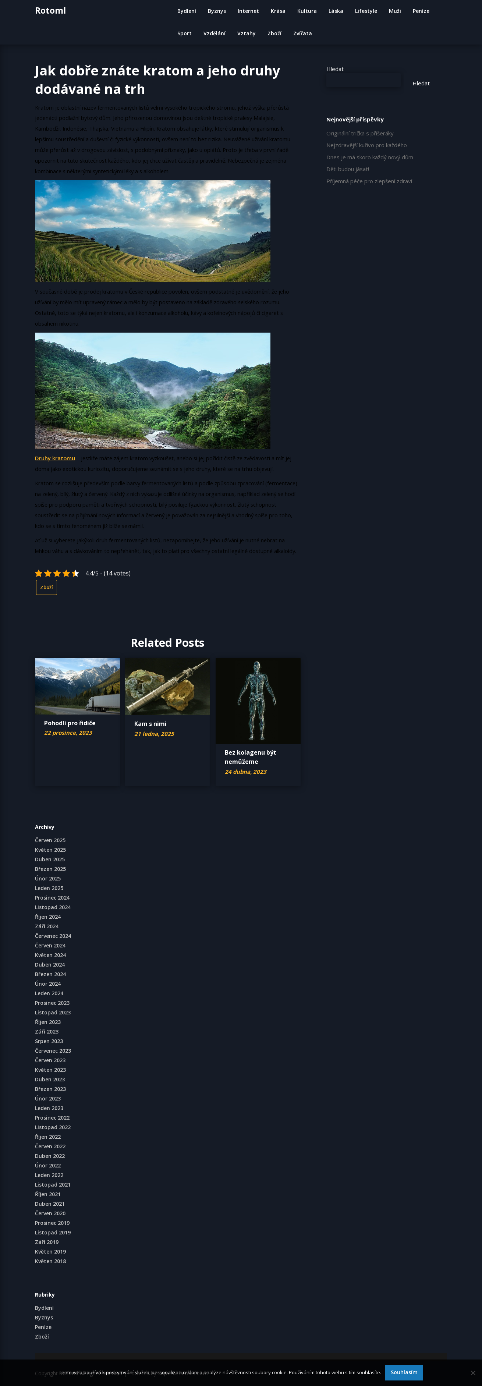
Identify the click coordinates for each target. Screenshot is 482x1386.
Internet (248, 10)
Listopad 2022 (53, 1127)
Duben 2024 (50, 964)
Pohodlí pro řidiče (70, 723)
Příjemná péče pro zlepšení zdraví (369, 181)
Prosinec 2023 (52, 1002)
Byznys (217, 10)
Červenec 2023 (53, 1050)
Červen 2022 (50, 1146)
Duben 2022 (50, 1155)
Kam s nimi (150, 724)
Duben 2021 (50, 1203)
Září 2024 (47, 926)
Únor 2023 (48, 1098)
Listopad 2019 (53, 1232)
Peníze (421, 10)
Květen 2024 (50, 954)
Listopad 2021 (53, 1184)
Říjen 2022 (48, 1136)
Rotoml (50, 10)
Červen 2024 (50, 945)
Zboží (274, 33)
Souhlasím (404, 1372)
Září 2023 (47, 1031)
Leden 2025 (49, 888)
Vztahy (246, 33)
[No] (472, 1372)
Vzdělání (214, 33)
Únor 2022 (48, 1165)
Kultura (307, 10)
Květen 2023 (50, 1069)
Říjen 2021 (48, 1194)
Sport (184, 33)
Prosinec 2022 (52, 1117)
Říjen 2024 (48, 916)
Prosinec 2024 (52, 897)
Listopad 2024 (53, 907)
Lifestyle (366, 10)
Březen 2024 (50, 974)
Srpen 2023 (49, 1041)
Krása (278, 10)
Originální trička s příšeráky (360, 133)
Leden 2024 (49, 993)
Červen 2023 (50, 1060)
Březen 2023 (50, 1088)
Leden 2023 (49, 1108)
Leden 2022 (49, 1174)
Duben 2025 (50, 859)
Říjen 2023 (48, 1021)
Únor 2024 (48, 983)
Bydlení (186, 10)
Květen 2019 (50, 1251)
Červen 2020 (50, 1213)
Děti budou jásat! (347, 169)
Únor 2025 (48, 878)
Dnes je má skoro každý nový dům (369, 157)
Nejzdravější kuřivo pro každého (366, 145)
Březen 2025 (50, 868)
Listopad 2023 (53, 1012)
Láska (336, 10)
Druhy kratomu (55, 458)
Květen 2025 (50, 849)
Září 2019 (47, 1241)
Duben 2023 (50, 1079)
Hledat (335, 68)
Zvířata (302, 33)
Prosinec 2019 (52, 1222)
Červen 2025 (50, 840)
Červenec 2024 (53, 935)
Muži (395, 10)
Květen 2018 (50, 1261)
